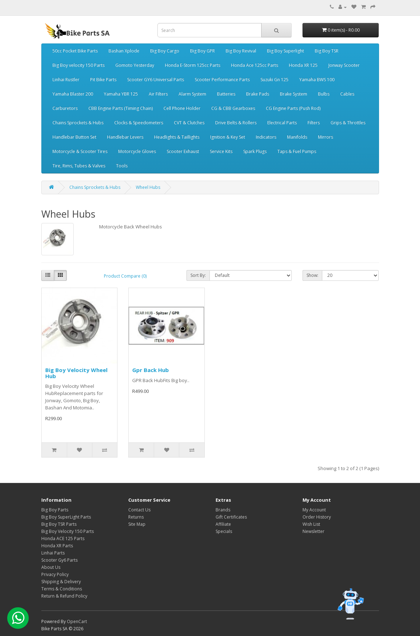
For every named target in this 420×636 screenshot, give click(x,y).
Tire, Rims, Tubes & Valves (78, 166)
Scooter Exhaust (183, 151)
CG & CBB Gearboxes (233, 108)
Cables (347, 94)
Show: (312, 275)
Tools (122, 166)
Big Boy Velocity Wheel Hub (76, 373)
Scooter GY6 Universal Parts (155, 79)
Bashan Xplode (124, 51)
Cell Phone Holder (181, 108)
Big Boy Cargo (164, 51)
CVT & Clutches (189, 123)
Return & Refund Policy (64, 596)
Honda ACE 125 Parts (62, 538)
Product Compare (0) (125, 276)
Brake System (293, 94)
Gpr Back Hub (150, 369)
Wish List (311, 524)
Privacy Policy (55, 574)
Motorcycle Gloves (137, 151)
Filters (314, 123)
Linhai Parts (53, 553)
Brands (223, 510)
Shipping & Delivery (61, 582)
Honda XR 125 (303, 65)
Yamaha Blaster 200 (72, 94)
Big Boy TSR (326, 51)
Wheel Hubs (148, 187)
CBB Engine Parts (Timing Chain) (120, 108)
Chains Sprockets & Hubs (77, 123)
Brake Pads (257, 94)
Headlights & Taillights (176, 137)
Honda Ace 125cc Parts (254, 65)
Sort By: (198, 275)
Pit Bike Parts (103, 79)
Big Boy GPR (202, 51)
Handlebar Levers (125, 137)
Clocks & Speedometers (138, 123)
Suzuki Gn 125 (274, 79)
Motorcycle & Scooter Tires (79, 151)
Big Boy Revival (241, 51)
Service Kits (221, 151)
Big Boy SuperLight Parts (66, 517)
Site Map (137, 524)
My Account (314, 510)
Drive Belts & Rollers (236, 123)
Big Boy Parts (54, 510)
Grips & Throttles (348, 123)
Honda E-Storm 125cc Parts (192, 65)
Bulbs (323, 94)
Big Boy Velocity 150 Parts (67, 531)
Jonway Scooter (344, 65)
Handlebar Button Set (74, 137)
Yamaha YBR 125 (121, 94)
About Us (50, 567)
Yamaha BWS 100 (316, 79)
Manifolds (297, 137)
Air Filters (158, 94)
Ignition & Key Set (227, 137)
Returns (136, 517)
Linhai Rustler (65, 79)
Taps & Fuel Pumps (296, 151)
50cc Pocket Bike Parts (75, 51)
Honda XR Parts (57, 546)
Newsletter (313, 531)
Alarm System (192, 94)
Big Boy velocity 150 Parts (78, 65)
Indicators (266, 137)
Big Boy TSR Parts (59, 524)
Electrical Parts (282, 123)
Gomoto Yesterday (134, 65)
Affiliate (223, 524)
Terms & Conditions (61, 589)
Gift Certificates (231, 517)
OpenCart (77, 621)
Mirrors (325, 137)
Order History (317, 517)
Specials (224, 531)
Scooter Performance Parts (222, 79)
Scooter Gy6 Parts (59, 560)
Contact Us (139, 510)
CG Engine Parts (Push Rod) (293, 108)
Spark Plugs (255, 151)
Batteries (226, 94)
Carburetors (65, 108)
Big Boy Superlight (285, 51)
